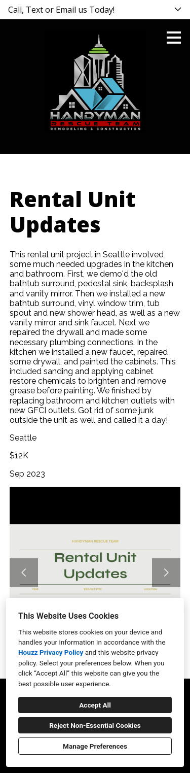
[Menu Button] (174, 37)
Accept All (95, 705)
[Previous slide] (24, 572)
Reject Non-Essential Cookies (95, 725)
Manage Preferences (95, 746)
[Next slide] (166, 572)
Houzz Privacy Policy (50, 652)
